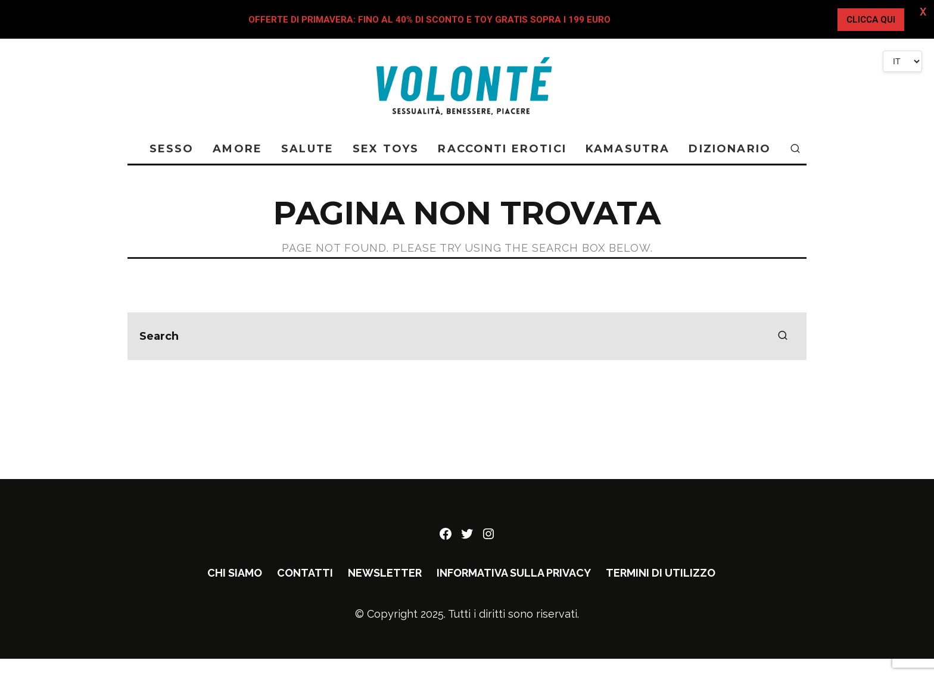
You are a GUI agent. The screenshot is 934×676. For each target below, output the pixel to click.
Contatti (305, 573)
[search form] (467, 336)
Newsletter (385, 573)
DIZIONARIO (730, 148)
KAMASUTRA (628, 148)
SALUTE (307, 148)
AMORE (237, 148)
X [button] (922, 11)
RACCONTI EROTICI (502, 148)
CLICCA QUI (870, 19)
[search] (783, 336)
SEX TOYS (386, 148)
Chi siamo (234, 573)
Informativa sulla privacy (514, 573)
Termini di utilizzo (660, 573)
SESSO (172, 148)
